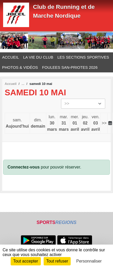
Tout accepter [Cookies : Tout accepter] (25, 261)
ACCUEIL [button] (10, 57)
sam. (17, 123)
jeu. (85, 124)
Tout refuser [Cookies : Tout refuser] (57, 261)
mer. (75, 124)
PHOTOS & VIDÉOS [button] (20, 67)
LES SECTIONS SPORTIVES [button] (83, 57)
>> (104, 123)
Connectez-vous (24, 167)
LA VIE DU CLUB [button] (38, 57)
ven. (95, 124)
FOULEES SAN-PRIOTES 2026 (69, 67)
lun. (52, 124)
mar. (64, 124)
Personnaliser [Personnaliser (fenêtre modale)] (89, 261)
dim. (38, 123)
